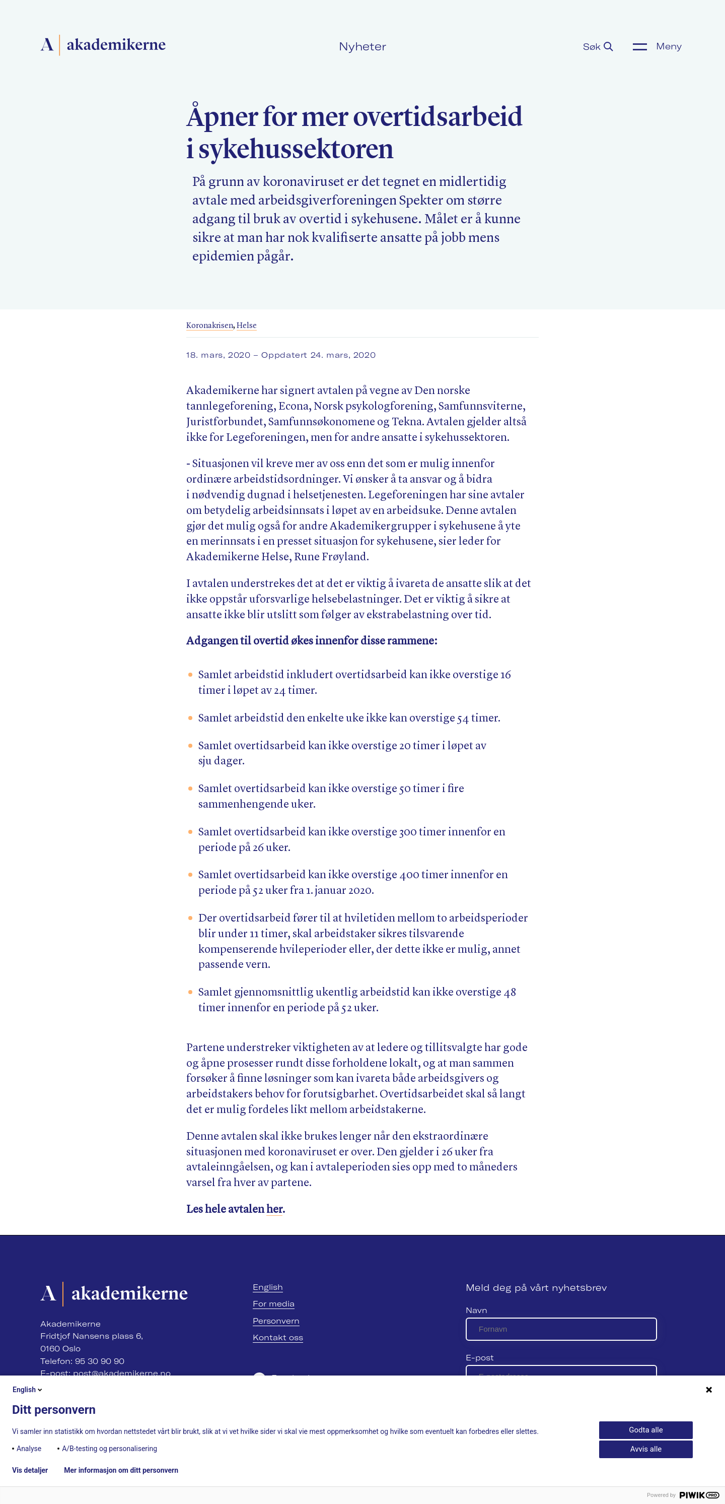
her (274, 1209)
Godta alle (646, 1429)
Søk (598, 46)
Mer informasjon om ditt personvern (121, 1470)
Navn (476, 1310)
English (268, 1287)
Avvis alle (646, 1449)
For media (274, 1304)
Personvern (276, 1321)
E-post (480, 1357)
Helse (247, 326)
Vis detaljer (30, 1470)
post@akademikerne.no (122, 1373)
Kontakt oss (278, 1337)
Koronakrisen (209, 326)
